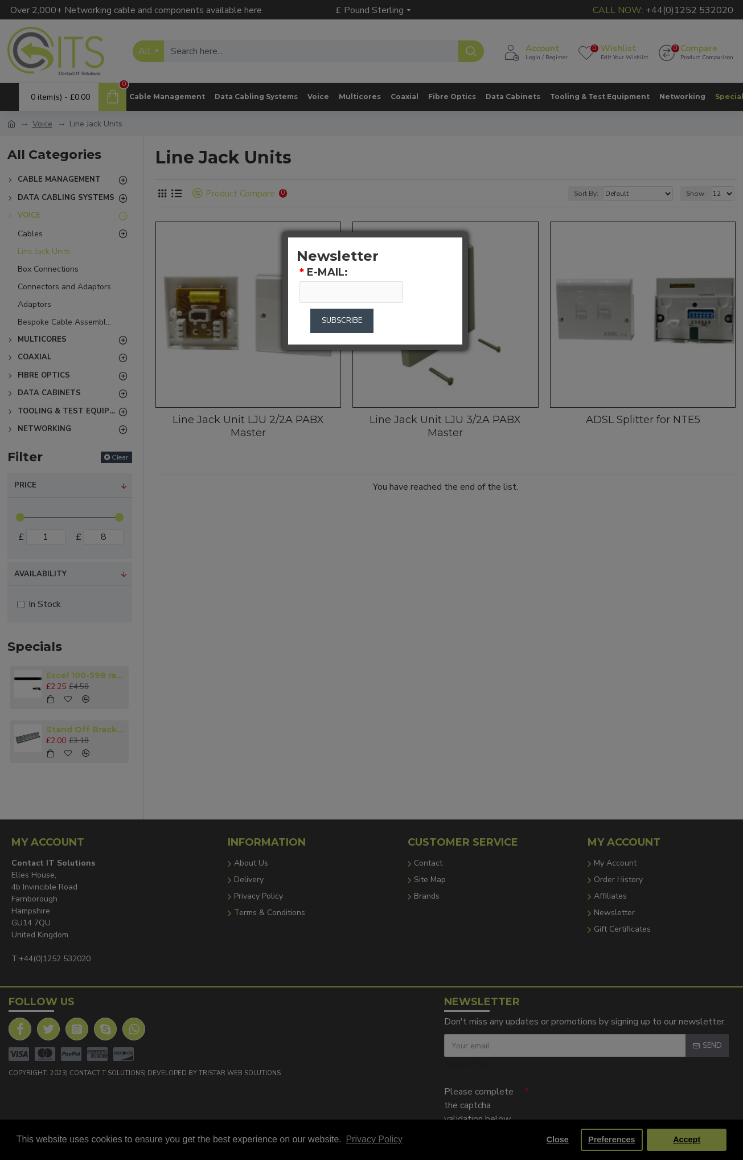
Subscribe (342, 320)
